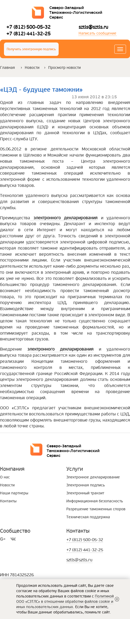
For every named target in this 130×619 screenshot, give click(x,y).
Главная (7, 67)
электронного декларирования (60, 349)
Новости (32, 67)
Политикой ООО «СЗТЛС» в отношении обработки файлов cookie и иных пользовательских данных (65, 601)
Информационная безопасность (94, 501)
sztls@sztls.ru (93, 27)
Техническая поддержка (88, 517)
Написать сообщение (97, 33)
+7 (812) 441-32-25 (28, 33)
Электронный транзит (85, 493)
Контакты (8, 501)
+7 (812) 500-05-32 (28, 27)
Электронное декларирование (93, 477)
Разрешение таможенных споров (95, 509)
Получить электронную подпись (31, 49)
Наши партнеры (14, 493)
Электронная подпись (85, 485)
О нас (5, 477)
